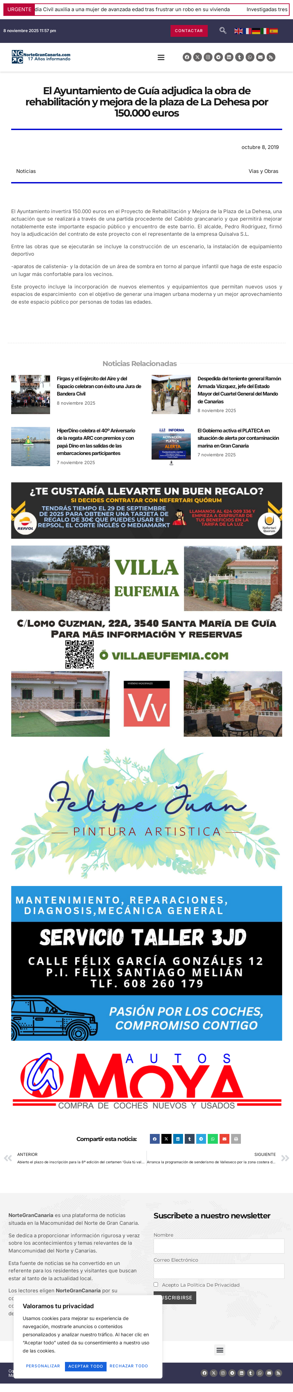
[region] (88, 1332)
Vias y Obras (263, 171)
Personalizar (53, 1357)
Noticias (26, 171)
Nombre (163, 1235)
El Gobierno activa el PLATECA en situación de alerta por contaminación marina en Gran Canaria (238, 438)
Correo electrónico (176, 1260)
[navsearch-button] (223, 31)
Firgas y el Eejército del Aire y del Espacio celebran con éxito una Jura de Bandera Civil (99, 386)
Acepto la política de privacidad (197, 1285)
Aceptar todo (88, 1366)
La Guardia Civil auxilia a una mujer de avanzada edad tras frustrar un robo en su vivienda (132, 9)
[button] (160, 57)
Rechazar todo (118, 1357)
